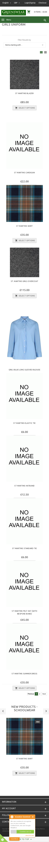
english (7, 3)
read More (14, 839)
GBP (17, 3)
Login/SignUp (30, 3)
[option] (24, 747)
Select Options (24, 108)
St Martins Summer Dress (24, 674)
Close (33, 817)
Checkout (42, 3)
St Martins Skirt (24, 226)
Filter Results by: (24, 40)
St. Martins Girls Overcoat (24, 281)
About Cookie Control (12, 817)
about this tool (29, 835)
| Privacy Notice (39, 828)
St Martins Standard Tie (24, 548)
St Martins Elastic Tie (24, 423)
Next (44, 694)
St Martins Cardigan (24, 173)
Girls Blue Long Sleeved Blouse (24, 370)
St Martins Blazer (24, 93)
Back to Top (24, 839)
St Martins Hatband (24, 486)
